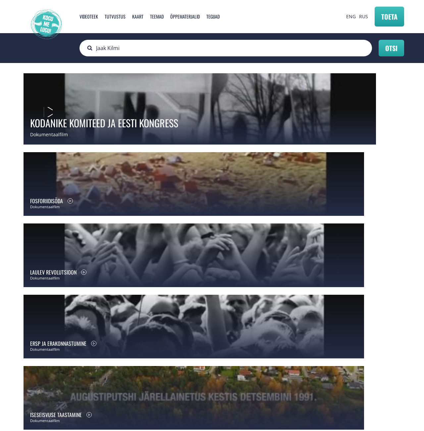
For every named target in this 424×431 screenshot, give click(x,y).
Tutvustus (115, 16)
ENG (351, 16)
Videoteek (89, 16)
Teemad (157, 16)
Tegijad (213, 16)
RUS (363, 16)
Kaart (137, 16)
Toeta (389, 17)
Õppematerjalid (185, 16)
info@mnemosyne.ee (149, 384)
